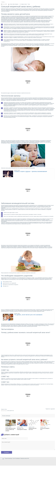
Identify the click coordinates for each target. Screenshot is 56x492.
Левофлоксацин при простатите (32, 429)
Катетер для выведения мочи (44, 429)
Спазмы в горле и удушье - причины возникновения (30, 171)
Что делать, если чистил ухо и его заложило (28, 314)
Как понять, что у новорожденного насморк (22, 429)
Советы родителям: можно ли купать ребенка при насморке (10, 429)
